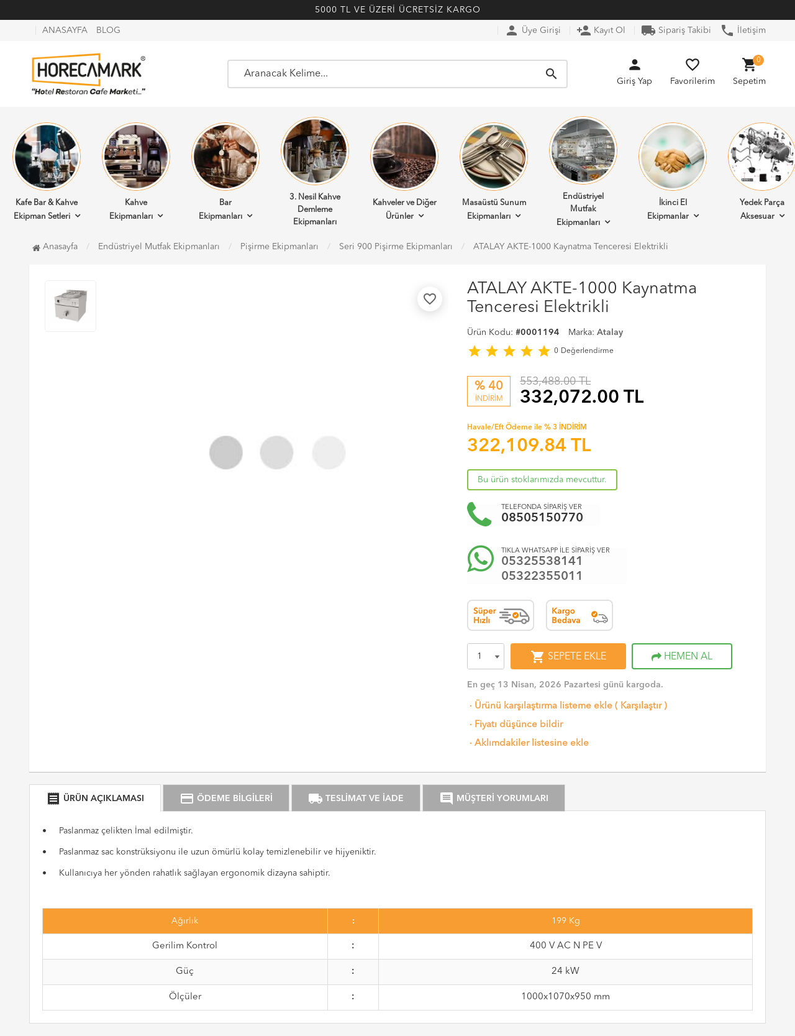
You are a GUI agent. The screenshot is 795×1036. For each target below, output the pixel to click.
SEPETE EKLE (568, 656)
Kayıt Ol (600, 30)
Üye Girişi (532, 30)
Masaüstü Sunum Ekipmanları (494, 171)
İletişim (743, 30)
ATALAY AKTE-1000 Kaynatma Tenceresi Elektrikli (570, 246)
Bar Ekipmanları (225, 171)
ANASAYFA (65, 30)
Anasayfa (55, 246)
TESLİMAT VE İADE (356, 798)
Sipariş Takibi (676, 30)
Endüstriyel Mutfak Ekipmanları (583, 171)
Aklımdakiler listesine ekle (528, 743)
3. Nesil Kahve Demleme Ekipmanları (315, 171)
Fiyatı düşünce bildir (515, 725)
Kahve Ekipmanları (136, 171)
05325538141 (542, 562)
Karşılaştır (640, 706)
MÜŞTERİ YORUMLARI (493, 798)
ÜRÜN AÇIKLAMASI (95, 798)
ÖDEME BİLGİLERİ (226, 798)
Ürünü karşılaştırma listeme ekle (539, 706)
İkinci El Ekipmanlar (672, 171)
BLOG (108, 30)
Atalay (610, 332)
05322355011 (542, 577)
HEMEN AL (682, 656)
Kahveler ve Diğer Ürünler (404, 171)
